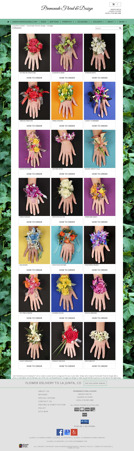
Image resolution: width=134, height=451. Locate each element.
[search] (120, 28)
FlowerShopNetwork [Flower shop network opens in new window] (68, 446)
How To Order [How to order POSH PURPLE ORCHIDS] (99, 270)
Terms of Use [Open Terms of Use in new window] (73, 448)
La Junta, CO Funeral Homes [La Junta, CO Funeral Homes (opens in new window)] (40, 437)
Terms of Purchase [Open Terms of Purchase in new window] (103, 446)
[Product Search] (107, 28)
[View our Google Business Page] (67, 435)
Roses (43, 22)
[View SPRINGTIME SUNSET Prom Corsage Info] (99, 197)
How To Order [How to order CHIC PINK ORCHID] (67, 174)
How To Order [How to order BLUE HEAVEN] (34, 270)
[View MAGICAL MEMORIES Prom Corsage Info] (99, 293)
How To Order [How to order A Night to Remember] (99, 125)
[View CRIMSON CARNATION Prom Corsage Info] (34, 101)
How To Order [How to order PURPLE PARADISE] (34, 222)
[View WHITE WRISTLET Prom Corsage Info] (99, 341)
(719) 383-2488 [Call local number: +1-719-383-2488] (116, 13)
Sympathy (68, 22)
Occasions (83, 22)
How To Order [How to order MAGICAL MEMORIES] (99, 318)
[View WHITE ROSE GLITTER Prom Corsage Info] (67, 197)
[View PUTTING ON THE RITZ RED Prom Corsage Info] (34, 53)
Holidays (98, 22)
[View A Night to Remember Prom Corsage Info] (99, 101)
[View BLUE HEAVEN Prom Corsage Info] (34, 245)
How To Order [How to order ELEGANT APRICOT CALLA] (99, 174)
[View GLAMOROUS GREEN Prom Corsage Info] (67, 53)
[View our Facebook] (60, 435)
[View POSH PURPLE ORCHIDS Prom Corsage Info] (99, 245)
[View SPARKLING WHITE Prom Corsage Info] (99, 53)
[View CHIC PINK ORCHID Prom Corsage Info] (67, 149)
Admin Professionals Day (24, 22)
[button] (115, 4)
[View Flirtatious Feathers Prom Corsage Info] (67, 245)
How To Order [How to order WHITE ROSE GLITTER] (67, 222)
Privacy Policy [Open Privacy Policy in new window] (86, 446)
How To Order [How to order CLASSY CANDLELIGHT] (34, 366)
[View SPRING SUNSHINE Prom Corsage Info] (67, 101)
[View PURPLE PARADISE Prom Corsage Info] (34, 197)
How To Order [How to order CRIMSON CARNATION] (34, 125)
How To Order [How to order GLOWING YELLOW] (67, 318)
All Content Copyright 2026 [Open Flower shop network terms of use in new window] (46, 446)
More (123, 22)
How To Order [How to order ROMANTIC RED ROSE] (67, 366)
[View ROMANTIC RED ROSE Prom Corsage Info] (67, 341)
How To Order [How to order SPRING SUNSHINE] (67, 125)
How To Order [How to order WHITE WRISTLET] (99, 366)
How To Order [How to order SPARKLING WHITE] (99, 77)
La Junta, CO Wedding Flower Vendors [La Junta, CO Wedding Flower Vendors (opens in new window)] (89, 437)
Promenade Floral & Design (67, 8)
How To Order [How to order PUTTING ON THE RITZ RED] (34, 77)
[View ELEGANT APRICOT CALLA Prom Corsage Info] (99, 149)
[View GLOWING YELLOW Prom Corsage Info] (67, 293)
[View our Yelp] (74, 435)
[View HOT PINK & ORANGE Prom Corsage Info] (34, 293)
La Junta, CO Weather (55, 441)
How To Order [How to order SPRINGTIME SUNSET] (99, 222)
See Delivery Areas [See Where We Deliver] (95, 383)
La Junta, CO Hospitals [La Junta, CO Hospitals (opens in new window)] (62, 437)
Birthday (54, 22)
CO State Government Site (76, 441)
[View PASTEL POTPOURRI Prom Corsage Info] (34, 149)
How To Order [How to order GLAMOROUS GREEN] (67, 77)
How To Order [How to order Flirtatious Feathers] (67, 270)
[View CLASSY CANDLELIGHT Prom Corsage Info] (34, 341)
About (112, 22)
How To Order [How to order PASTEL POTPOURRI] (34, 174)
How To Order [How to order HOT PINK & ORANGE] (34, 318)
